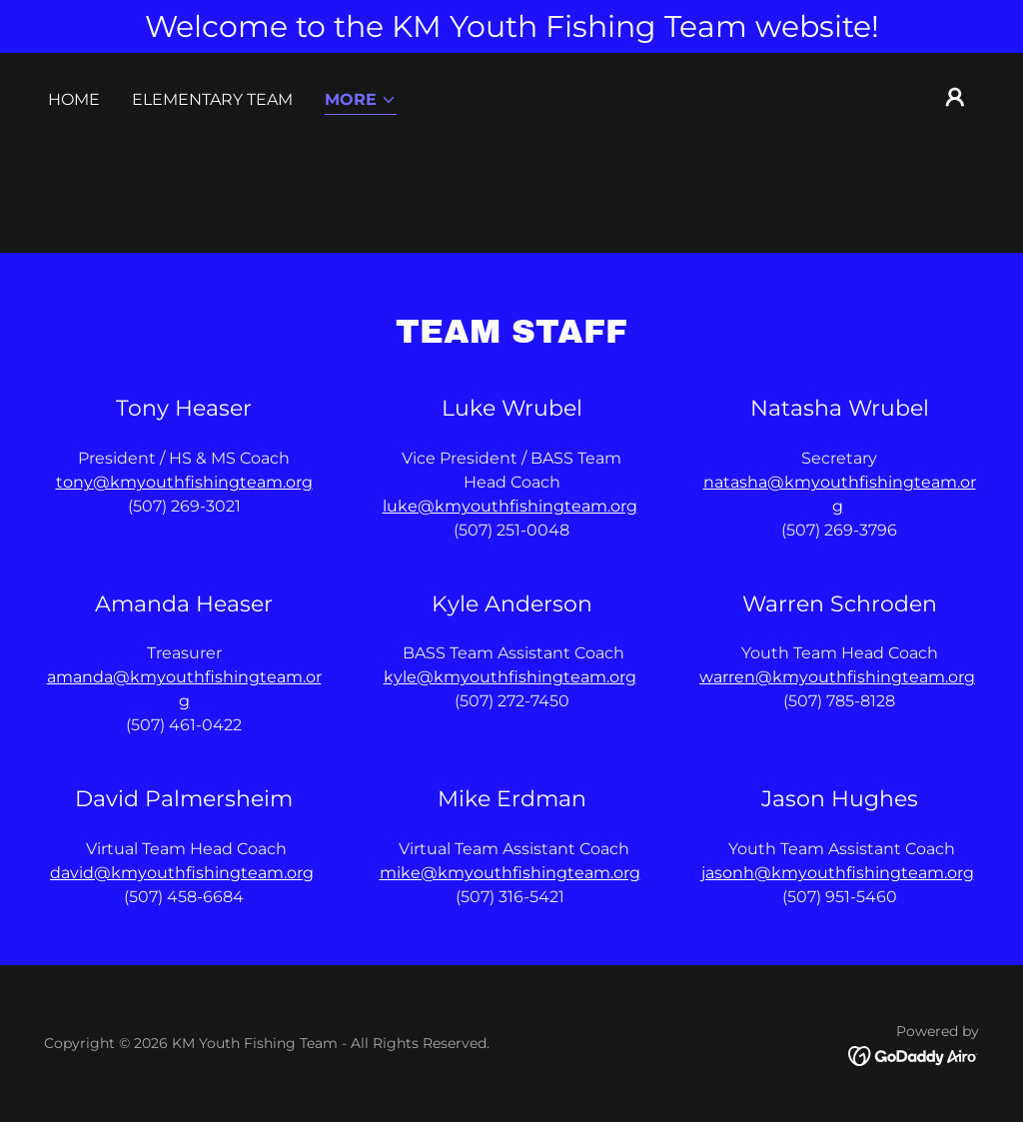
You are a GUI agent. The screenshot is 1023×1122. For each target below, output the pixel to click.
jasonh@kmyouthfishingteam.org (837, 872)
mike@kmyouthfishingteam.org (510, 872)
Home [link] (74, 99)
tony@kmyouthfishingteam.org (184, 482)
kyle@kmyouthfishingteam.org (510, 676)
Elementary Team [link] (212, 99)
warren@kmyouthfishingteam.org (837, 676)
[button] (361, 101)
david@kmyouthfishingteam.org (182, 872)
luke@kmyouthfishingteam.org (510, 506)
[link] (913, 1055)
